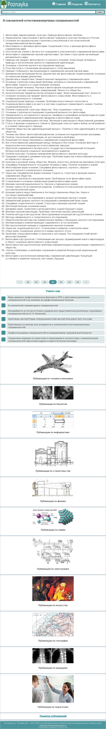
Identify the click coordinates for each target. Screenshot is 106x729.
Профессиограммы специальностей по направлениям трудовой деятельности (50, 332)
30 (44, 282)
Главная (61, 4)
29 (36, 282)
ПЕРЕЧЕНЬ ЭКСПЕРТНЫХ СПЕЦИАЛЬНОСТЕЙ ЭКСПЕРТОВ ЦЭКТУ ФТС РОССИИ (50, 319)
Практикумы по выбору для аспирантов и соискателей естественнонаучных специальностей (49, 326)
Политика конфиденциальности (53, 725)
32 (61, 282)
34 (77, 282)
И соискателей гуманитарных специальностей (33, 305)
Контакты (94, 4)
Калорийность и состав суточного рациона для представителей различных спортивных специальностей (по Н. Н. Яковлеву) (55, 312)
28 (28, 282)
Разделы (77, 4)
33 (69, 282)
